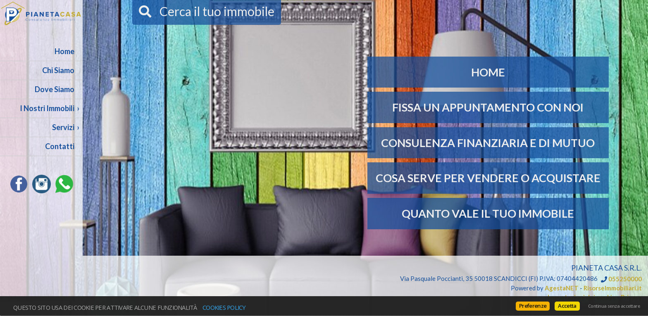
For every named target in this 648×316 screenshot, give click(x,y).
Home (64, 51)
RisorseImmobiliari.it (613, 288)
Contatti (59, 146)
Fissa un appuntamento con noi (488, 107)
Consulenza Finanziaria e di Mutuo (488, 143)
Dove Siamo (54, 89)
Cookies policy (224, 307)
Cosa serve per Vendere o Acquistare (488, 178)
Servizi (63, 127)
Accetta (567, 305)
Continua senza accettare (614, 306)
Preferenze (532, 305)
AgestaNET (562, 288)
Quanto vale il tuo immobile (488, 213)
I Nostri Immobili (47, 108)
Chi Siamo (58, 70)
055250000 (625, 279)
